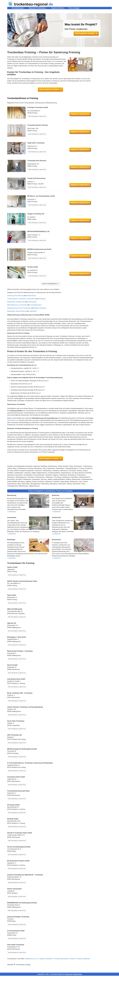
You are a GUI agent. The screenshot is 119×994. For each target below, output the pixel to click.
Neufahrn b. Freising (52, 958)
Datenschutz (77, 974)
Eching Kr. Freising (75, 958)
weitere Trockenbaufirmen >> (50, 283)
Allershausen (64, 958)
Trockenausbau (12, 298)
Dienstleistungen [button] (18, 8)
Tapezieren (33, 311)
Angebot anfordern (57, 8)
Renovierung (19, 295)
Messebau (42, 298)
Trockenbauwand (35, 305)
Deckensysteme (20, 311)
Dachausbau (32, 302)
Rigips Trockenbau (40, 308)
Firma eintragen (74, 8)
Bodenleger (11, 311)
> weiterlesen (11, 511)
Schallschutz (20, 302)
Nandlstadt (86, 958)
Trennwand (23, 305)
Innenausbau (31, 298)
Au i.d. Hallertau (40, 958)
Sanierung (10, 295)
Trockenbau (22, 298)
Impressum (68, 974)
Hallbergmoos (29, 958)
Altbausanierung (12, 308)
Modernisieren (31, 295)
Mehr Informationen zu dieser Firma (37, 116)
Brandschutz (11, 302)
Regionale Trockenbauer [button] (38, 8)
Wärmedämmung (13, 305)
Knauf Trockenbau (25, 308)
